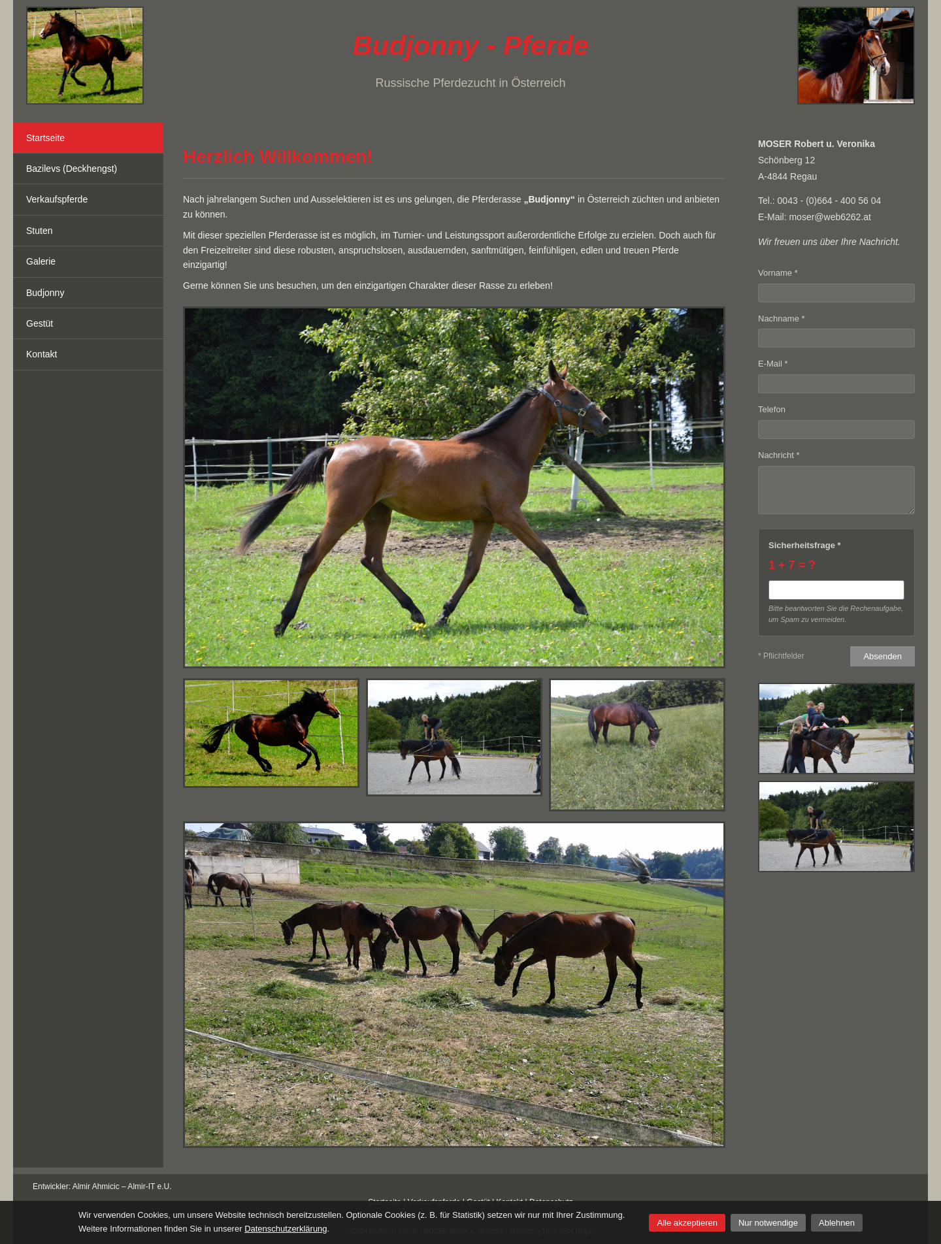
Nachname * (781, 318)
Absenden (882, 656)
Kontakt (41, 354)
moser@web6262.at (830, 217)
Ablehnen (837, 1223)
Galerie (41, 261)
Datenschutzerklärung (285, 1229)
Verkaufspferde (57, 199)
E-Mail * (773, 363)
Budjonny (45, 292)
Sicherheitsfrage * (804, 545)
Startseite (45, 138)
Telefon (771, 409)
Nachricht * (779, 455)
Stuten (39, 230)
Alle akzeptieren (687, 1223)
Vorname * (778, 273)
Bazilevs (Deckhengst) (71, 168)
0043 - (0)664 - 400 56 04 (830, 200)
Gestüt (39, 323)
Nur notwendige (768, 1223)
